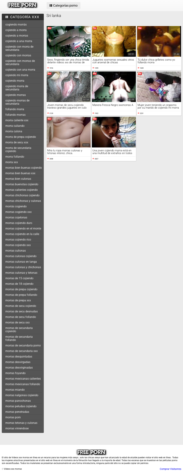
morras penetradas (17, 411)
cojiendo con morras (18, 55)
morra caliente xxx (16, 120)
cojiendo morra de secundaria (16, 88)
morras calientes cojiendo (21, 189)
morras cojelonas (16, 217)
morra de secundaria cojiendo (18, 149)
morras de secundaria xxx (21, 351)
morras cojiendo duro (18, 223)
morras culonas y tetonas (21, 272)
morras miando (15, 389)
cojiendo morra (14, 80)
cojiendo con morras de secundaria (20, 62)
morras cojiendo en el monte (23, 228)
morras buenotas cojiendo (21, 184)
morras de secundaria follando (19, 338)
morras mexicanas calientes (23, 378)
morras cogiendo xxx (18, 212)
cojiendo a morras (16, 35)
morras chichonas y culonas (23, 201)
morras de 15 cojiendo (19, 278)
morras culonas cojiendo (20, 256)
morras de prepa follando (21, 295)
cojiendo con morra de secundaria (19, 48)
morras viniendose (17, 428)
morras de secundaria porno (23, 345)
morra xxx (11, 162)
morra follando (14, 156)
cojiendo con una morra (20, 69)
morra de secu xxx (16, 142)
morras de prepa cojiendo (21, 289)
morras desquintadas (18, 356)
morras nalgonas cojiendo (21, 395)
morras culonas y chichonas (23, 267)
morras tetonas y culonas (21, 423)
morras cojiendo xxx (18, 245)
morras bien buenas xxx (20, 173)
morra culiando (14, 125)
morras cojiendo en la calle (22, 234)
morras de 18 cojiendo (19, 283)
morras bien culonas (18, 178)
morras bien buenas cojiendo (23, 167)
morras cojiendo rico (18, 239)
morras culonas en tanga (21, 261)
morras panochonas (18, 400)
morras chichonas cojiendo (22, 195)
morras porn (13, 417)
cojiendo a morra (16, 30)
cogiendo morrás (16, 24)
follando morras (15, 114)
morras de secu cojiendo (20, 306)
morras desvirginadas (19, 367)
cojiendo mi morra (16, 75)
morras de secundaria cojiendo (19, 329)
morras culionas (15, 250)
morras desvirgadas (17, 362)
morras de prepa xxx (18, 300)
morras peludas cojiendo (20, 406)
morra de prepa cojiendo (20, 137)
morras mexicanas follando (22, 384)
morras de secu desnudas (21, 311)
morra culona (13, 131)
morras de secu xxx (17, 322)
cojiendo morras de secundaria (17, 102)
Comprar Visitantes (170, 469)
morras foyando (15, 373)
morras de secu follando (20, 317)
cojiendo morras (15, 95)
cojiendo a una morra (18, 41)
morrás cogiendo (16, 206)
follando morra (14, 109)
